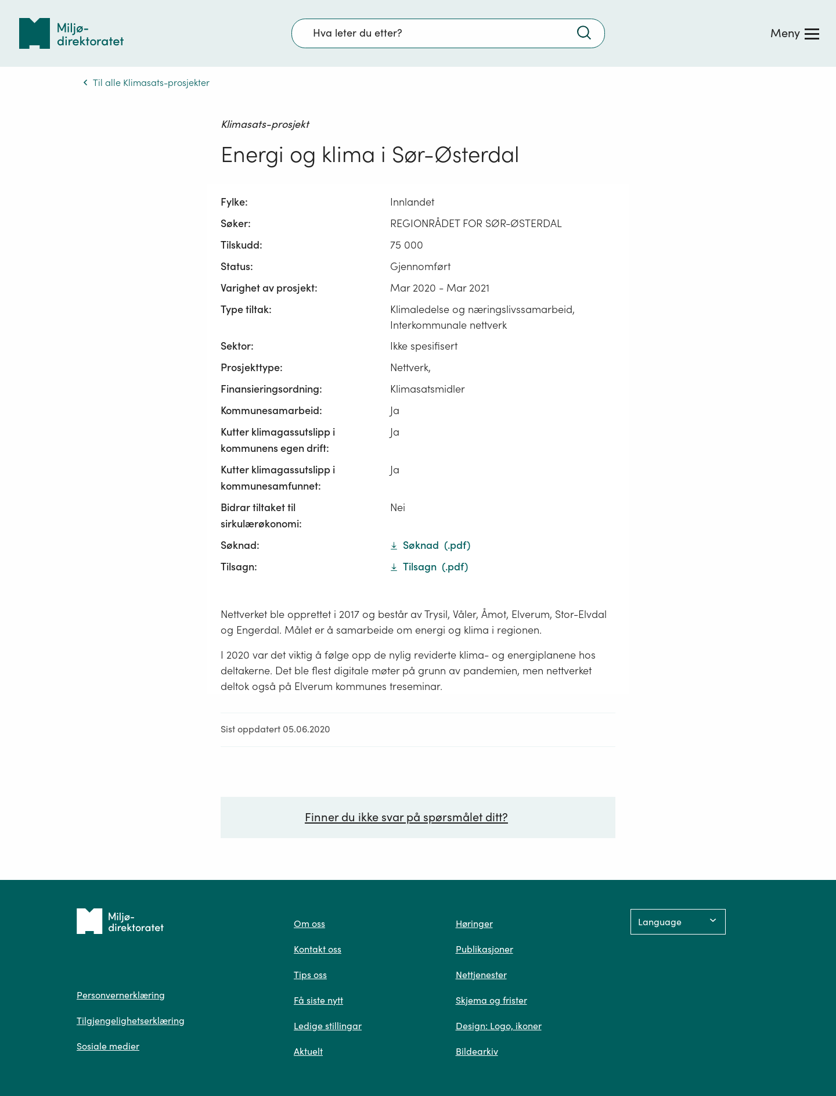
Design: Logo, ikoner (499, 1026)
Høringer (474, 923)
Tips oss (310, 974)
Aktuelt (308, 1051)
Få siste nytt (318, 1000)
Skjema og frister (491, 1000)
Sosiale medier (108, 1046)
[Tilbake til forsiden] (71, 33)
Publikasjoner (484, 949)
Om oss (309, 923)
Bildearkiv (477, 1051)
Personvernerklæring (121, 995)
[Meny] (795, 33)
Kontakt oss (317, 949)
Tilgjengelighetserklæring (131, 1020)
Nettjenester (481, 974)
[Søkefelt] (448, 33)
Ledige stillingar (328, 1026)
